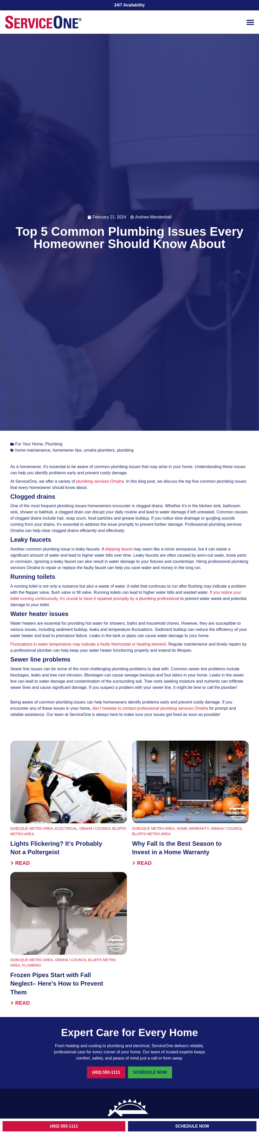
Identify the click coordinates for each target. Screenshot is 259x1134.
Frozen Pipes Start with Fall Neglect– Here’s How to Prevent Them (56, 983)
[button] (250, 22)
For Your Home (29, 444)
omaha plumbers (99, 450)
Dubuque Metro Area (31, 828)
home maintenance (32, 450)
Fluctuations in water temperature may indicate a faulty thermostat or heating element (88, 644)
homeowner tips (67, 450)
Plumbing (54, 444)
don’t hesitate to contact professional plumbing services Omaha (150, 708)
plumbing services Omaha (100, 481)
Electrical (66, 828)
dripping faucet (118, 549)
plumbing (125, 450)
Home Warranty (193, 828)
